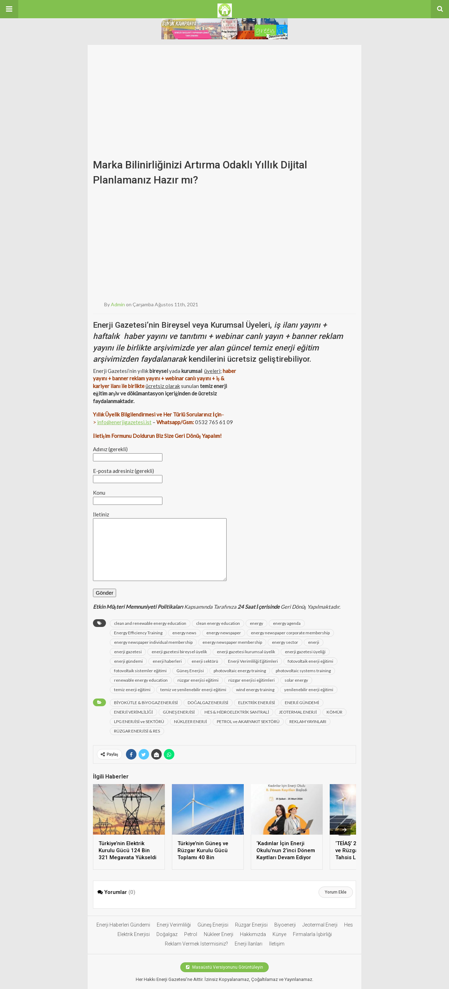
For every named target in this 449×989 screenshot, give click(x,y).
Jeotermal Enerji (319, 925)
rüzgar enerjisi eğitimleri (251, 680)
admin (118, 304)
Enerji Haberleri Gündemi (123, 925)
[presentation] (344, 830)
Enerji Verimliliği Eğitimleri (253, 661)
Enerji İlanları (248, 944)
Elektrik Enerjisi (134, 934)
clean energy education (218, 623)
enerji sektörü (205, 661)
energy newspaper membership (232, 642)
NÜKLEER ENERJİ (190, 721)
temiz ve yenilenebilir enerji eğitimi (193, 689)
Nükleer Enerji (218, 934)
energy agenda (287, 623)
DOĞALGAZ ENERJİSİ (208, 702)
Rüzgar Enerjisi (251, 925)
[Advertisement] (224, 94)
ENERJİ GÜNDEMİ (302, 702)
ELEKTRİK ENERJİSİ (256, 702)
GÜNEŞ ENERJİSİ (179, 712)
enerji (313, 642)
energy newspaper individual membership (153, 642)
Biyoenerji (285, 925)
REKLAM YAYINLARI (307, 721)
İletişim (276, 944)
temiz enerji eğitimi (132, 689)
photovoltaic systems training (303, 670)
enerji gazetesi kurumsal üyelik (246, 651)
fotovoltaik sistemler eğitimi (140, 670)
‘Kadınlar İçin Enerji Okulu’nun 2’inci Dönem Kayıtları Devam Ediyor (285, 850)
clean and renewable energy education (150, 623)
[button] (9, 9)
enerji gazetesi (128, 651)
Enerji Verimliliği (174, 925)
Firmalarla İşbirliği (312, 934)
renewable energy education (141, 680)
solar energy (296, 680)
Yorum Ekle (336, 892)
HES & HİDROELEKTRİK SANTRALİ (237, 712)
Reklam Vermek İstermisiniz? (196, 944)
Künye (279, 934)
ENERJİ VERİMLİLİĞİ (133, 712)
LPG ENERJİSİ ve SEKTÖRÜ (139, 721)
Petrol (190, 934)
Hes (348, 925)
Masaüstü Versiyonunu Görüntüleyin (224, 967)
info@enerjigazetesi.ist (124, 422)
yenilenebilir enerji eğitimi (308, 689)
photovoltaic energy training (240, 670)
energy (256, 623)
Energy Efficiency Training (138, 632)
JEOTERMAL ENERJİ (298, 712)
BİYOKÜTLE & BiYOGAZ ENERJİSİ (146, 702)
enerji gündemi (128, 661)
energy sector (285, 642)
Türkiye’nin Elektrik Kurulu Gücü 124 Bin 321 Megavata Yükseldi (127, 850)
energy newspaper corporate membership (290, 632)
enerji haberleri (167, 661)
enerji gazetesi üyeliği (305, 651)
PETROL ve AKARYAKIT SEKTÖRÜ (248, 721)
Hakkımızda (253, 934)
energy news (184, 632)
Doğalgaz (166, 934)
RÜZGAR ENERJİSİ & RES (137, 731)
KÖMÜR (334, 712)
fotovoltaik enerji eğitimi (310, 661)
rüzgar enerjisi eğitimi (198, 680)
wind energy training (255, 689)
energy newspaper (223, 632)
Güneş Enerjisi (190, 670)
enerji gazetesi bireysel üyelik (179, 651)
